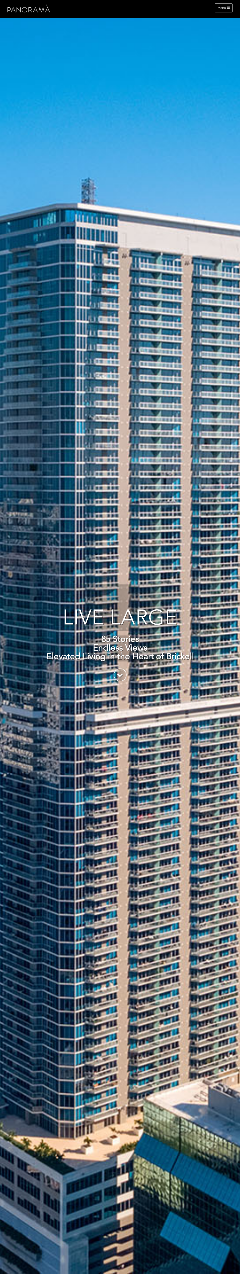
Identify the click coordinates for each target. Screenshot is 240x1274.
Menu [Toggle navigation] (224, 8)
